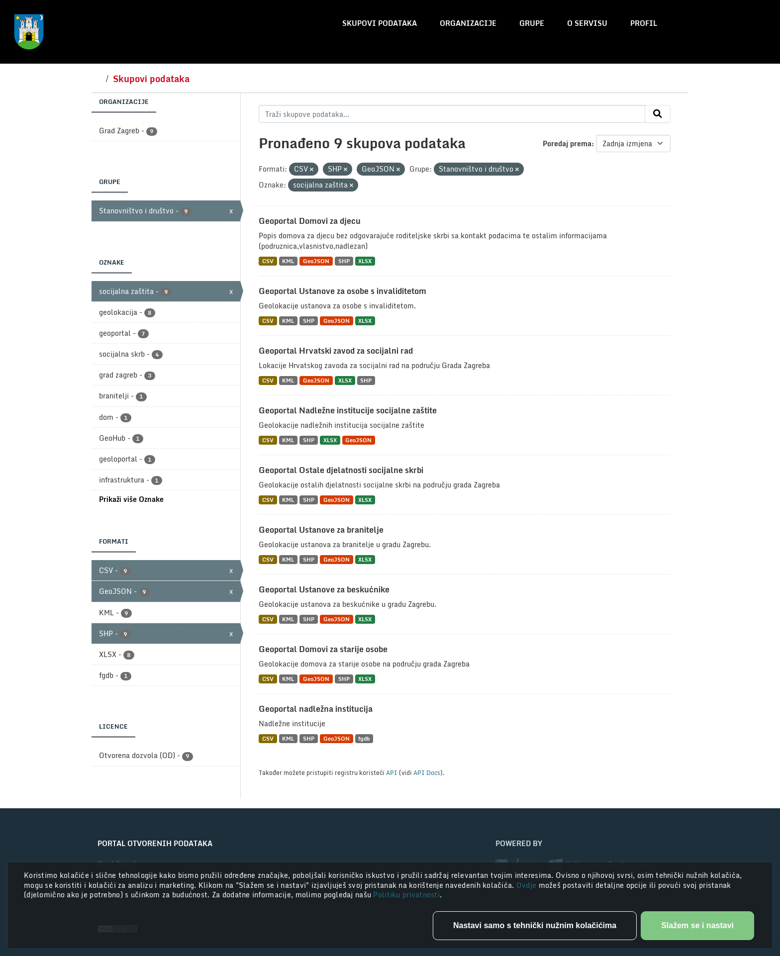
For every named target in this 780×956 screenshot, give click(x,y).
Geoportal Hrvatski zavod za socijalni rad (336, 350)
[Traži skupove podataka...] (452, 114)
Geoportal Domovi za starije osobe (323, 649)
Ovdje (527, 885)
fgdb (364, 738)
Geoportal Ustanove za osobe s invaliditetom (342, 291)
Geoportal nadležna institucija (316, 708)
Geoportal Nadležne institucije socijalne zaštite (348, 410)
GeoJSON (316, 261)
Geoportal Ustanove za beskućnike (324, 589)
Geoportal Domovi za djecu (310, 220)
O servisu (587, 23)
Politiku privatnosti (406, 894)
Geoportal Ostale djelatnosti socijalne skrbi (341, 470)
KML (288, 261)
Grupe (531, 23)
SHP (344, 261)
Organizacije (468, 23)
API (391, 772)
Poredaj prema (567, 143)
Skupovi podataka (379, 23)
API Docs (426, 772)
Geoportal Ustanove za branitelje (321, 529)
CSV (268, 261)
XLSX (365, 261)
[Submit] (658, 114)
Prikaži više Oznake (131, 499)
